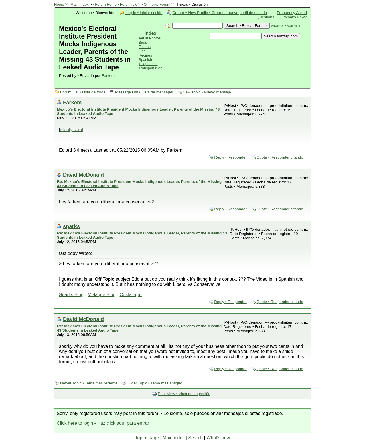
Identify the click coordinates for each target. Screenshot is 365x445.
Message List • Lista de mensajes (144, 92)
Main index (173, 437)
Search (195, 437)
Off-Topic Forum (157, 4)
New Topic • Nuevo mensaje (207, 92)
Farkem (108, 75)
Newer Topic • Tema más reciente (88, 383)
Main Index (79, 4)
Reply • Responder (230, 157)
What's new (218, 437)
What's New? (295, 17)
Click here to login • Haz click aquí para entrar (103, 423)
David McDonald (83, 175)
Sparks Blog (71, 294)
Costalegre (131, 294)
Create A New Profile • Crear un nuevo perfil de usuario (219, 13)
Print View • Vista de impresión (184, 394)
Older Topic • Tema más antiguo (154, 383)
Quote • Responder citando (280, 157)
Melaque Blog (101, 294)
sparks (71, 226)
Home (59, 4)
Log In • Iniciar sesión (143, 13)
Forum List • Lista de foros (82, 92)
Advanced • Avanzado (285, 25)
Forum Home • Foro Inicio (116, 4)
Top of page (147, 437)
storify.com (71, 129)
